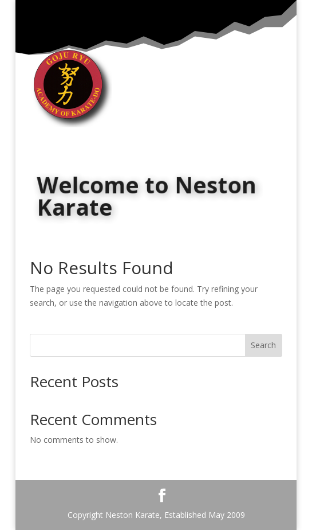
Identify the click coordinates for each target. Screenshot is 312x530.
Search (263, 345)
